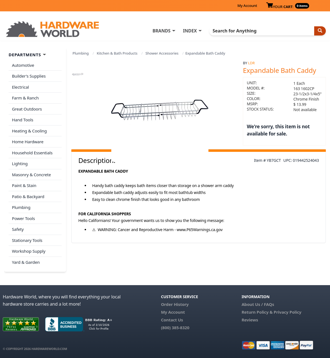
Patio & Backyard (28, 196)
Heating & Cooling (29, 131)
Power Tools (23, 218)
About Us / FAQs (257, 304)
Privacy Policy (287, 312)
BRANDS (161, 31)
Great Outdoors (27, 109)
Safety (18, 229)
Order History (175, 304)
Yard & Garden (26, 262)
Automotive (23, 65)
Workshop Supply (29, 251)
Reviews (249, 320)
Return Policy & (257, 312)
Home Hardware (28, 141)
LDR (251, 62)
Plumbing (80, 53)
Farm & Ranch (25, 98)
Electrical (20, 87)
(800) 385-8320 (175, 327)
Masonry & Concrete (31, 174)
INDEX (190, 31)
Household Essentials (32, 152)
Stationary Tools (27, 240)
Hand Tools (22, 119)
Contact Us (172, 320)
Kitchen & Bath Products (117, 53)
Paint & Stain (24, 185)
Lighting (20, 163)
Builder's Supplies (29, 76)
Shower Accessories (161, 53)
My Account (247, 5)
